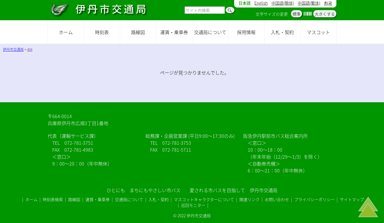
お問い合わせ (277, 199)
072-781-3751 (78, 142)
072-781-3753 (176, 142)
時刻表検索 (53, 199)
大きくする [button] (325, 14)
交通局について (210, 32)
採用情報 (246, 32)
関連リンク (249, 199)
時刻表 (102, 32)
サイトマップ (352, 199)
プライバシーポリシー (314, 199)
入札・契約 (282, 32)
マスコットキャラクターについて (204, 199)
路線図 (138, 32)
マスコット (318, 32)
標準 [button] (296, 14)
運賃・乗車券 (174, 32)
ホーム (66, 32)
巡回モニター (193, 205)
